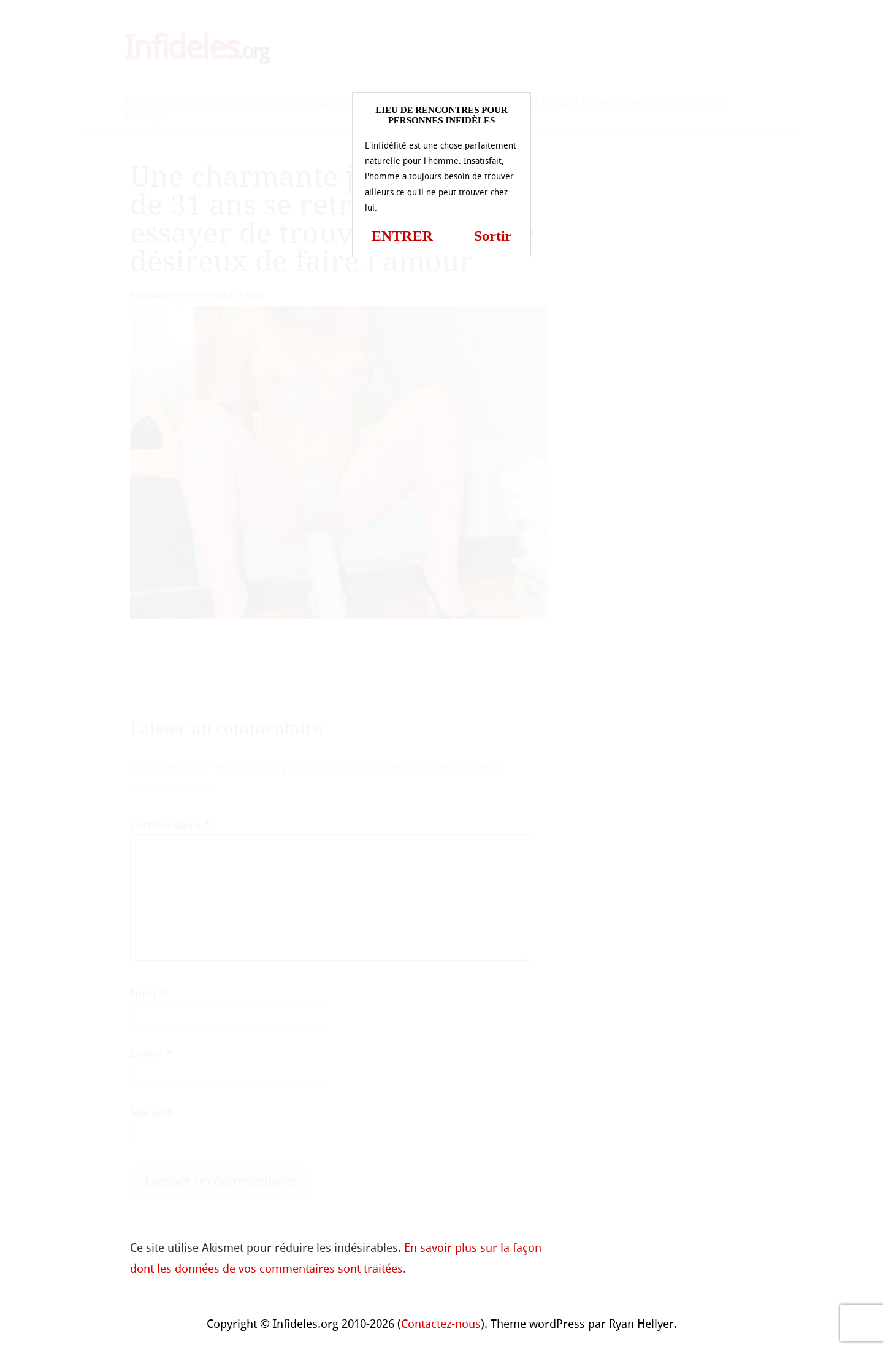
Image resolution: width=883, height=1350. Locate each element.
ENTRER (402, 236)
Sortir (492, 236)
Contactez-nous (441, 1324)
